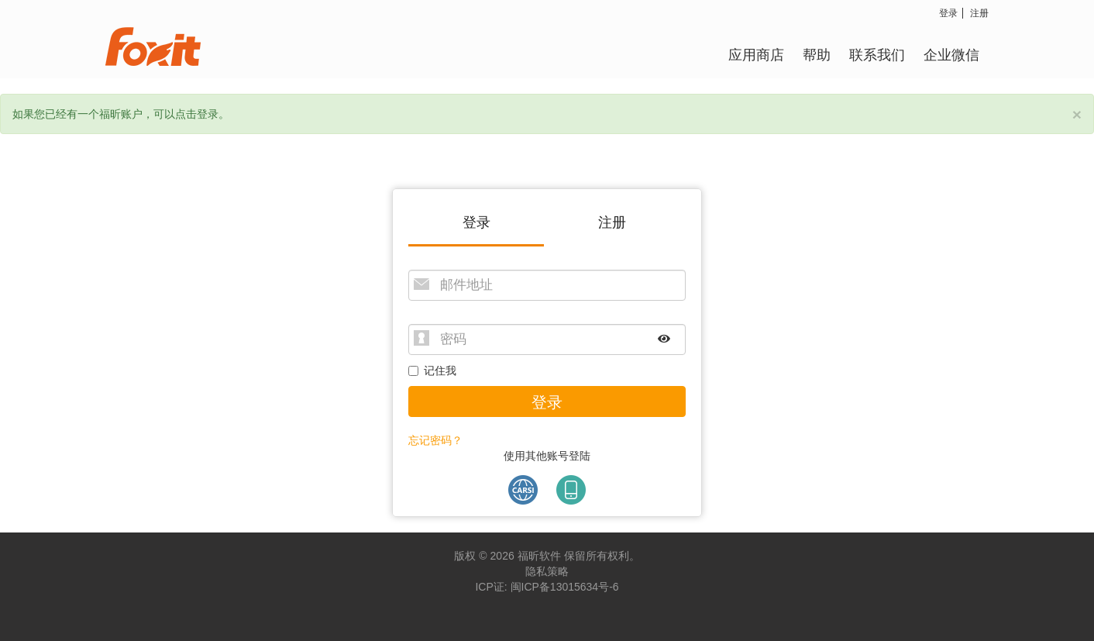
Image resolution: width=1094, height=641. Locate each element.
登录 (948, 12)
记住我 (432, 370)
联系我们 (877, 54)
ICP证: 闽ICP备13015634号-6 (546, 587)
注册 (979, 12)
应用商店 (756, 54)
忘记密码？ (435, 440)
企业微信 (951, 54)
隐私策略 (547, 571)
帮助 (817, 54)
